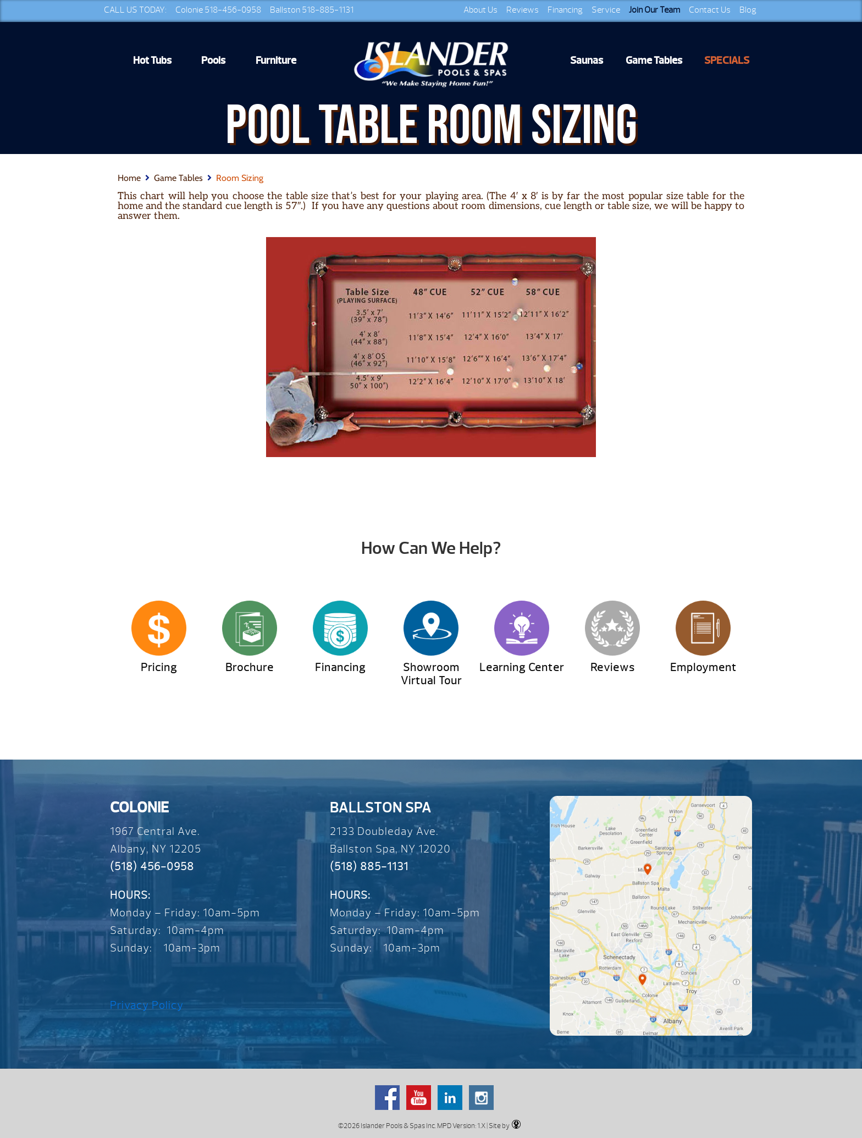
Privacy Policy (147, 1005)
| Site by (503, 1125)
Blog (747, 9)
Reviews (522, 9)
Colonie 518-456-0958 (218, 9)
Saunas (586, 60)
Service (606, 9)
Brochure (249, 667)
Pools (213, 60)
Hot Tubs (152, 60)
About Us (480, 9)
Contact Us (710, 9)
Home (129, 178)
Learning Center (521, 667)
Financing (565, 9)
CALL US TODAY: (135, 9)
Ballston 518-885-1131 (311, 9)
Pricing (159, 667)
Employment (703, 667)
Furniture (276, 60)
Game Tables (654, 60)
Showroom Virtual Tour (431, 674)
